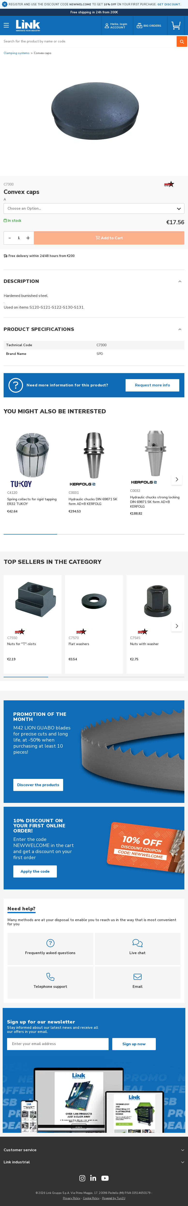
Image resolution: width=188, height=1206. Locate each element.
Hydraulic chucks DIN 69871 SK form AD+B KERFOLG (93, 501)
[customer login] (117, 25)
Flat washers (79, 644)
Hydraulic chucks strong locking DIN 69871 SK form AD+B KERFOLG (155, 502)
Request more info (152, 385)
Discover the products (38, 785)
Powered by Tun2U (113, 1198)
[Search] (182, 41)
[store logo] (28, 26)
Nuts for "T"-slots (21, 644)
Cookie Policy (91, 1198)
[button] (176, 479)
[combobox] (94, 41)
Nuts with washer (144, 644)
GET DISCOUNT (169, 4)
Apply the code (35, 871)
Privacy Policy (71, 1198)
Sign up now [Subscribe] (134, 1044)
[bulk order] (150, 25)
